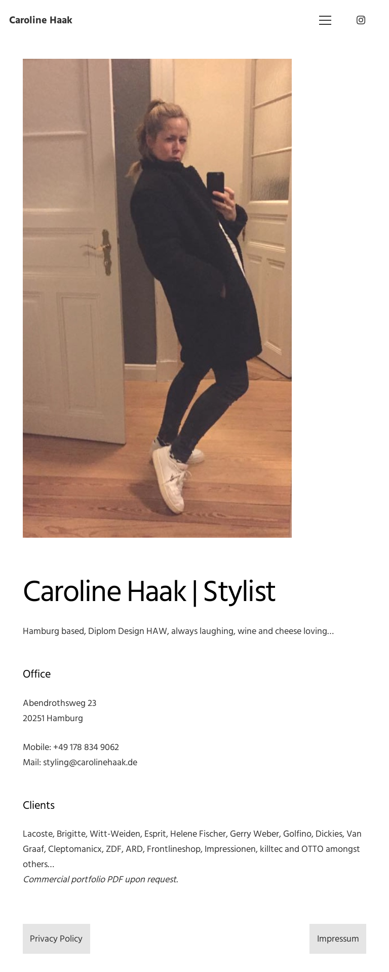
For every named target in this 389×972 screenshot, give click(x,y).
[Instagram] (361, 20)
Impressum (338, 938)
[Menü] (325, 20)
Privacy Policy (56, 938)
